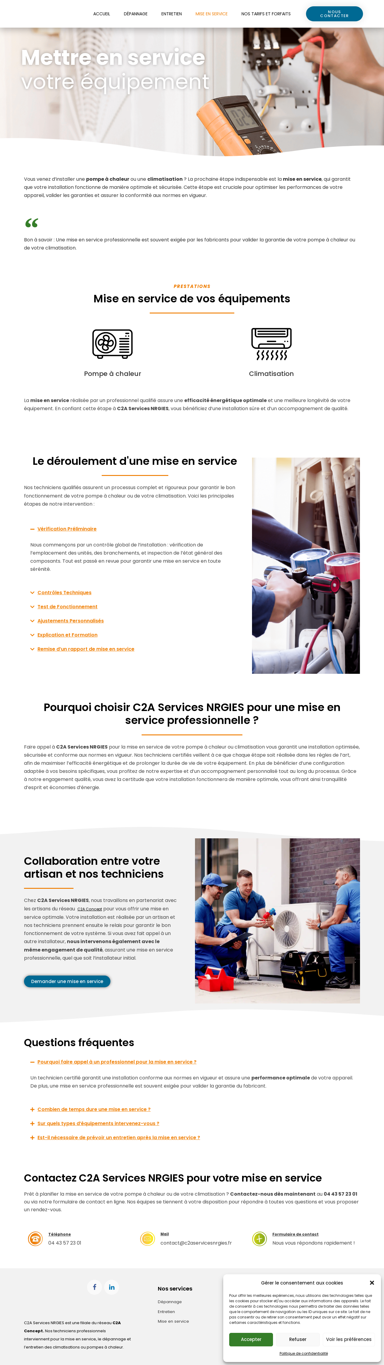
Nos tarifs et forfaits (266, 14)
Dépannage (136, 14)
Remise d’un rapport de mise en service (86, 649)
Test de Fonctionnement (68, 606)
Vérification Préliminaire (67, 528)
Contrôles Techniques (65, 592)
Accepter (251, 1339)
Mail (166, 1233)
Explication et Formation (68, 634)
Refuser (298, 1339)
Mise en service (212, 14)
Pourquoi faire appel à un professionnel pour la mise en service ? (117, 1061)
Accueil (101, 14)
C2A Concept (93, 908)
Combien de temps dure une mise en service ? (94, 1109)
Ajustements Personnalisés (71, 620)
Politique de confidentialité (304, 1353)
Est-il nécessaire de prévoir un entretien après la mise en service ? (119, 1137)
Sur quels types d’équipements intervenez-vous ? (98, 1123)
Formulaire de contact (304, 1234)
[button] (372, 1281)
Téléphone (63, 1234)
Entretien (171, 14)
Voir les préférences (349, 1339)
